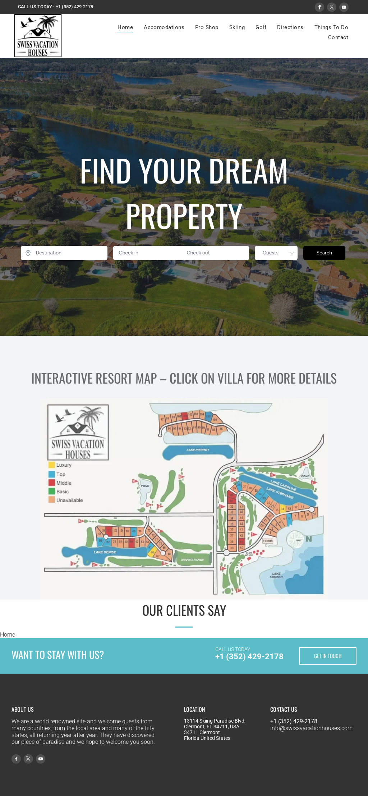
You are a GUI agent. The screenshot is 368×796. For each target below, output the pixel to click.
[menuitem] (125, 27)
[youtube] (344, 8)
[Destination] (64, 253)
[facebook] (319, 8)
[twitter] (331, 8)
